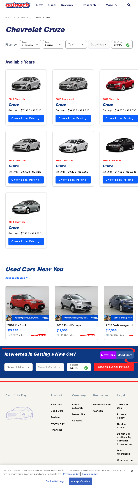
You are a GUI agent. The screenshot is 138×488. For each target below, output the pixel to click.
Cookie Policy (121, 425)
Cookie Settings (55, 481)
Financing (56, 429)
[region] (69, 476)
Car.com (98, 410)
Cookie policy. (90, 474)
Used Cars (125, 355)
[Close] (132, 471)
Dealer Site (78, 414)
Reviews (56, 417)
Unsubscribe (125, 460)
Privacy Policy (121, 416)
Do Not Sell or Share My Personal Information (124, 439)
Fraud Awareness (123, 452)
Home (8, 17)
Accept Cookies (80, 481)
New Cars (108, 355)
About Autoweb (77, 406)
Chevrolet (23, 17)
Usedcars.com (102, 404)
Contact (77, 420)
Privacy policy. (71, 474)
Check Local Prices (114, 367)
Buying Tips (58, 423)
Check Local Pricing (25, 118)
